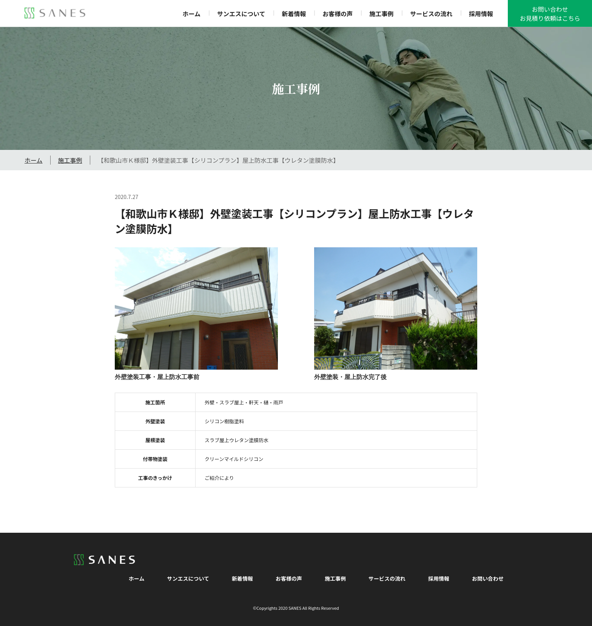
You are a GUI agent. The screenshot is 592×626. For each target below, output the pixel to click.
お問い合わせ (488, 578)
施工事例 (381, 13)
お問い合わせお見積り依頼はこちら (550, 14)
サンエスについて (241, 13)
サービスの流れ (431, 13)
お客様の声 (337, 13)
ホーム (192, 13)
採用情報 (481, 13)
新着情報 (294, 13)
